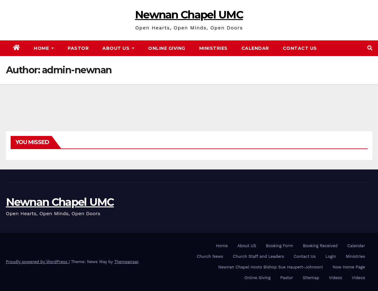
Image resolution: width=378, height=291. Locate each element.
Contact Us (300, 48)
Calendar (255, 48)
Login (330, 256)
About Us (118, 48)
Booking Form (279, 245)
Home (44, 48)
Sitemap (311, 277)
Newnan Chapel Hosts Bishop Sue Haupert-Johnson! (270, 267)
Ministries (213, 48)
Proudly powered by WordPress (37, 261)
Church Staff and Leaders (258, 256)
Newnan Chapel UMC (189, 14)
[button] (369, 48)
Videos (335, 277)
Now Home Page (349, 267)
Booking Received (320, 245)
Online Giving (166, 48)
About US (246, 245)
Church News (210, 256)
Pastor (78, 48)
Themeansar (126, 261)
